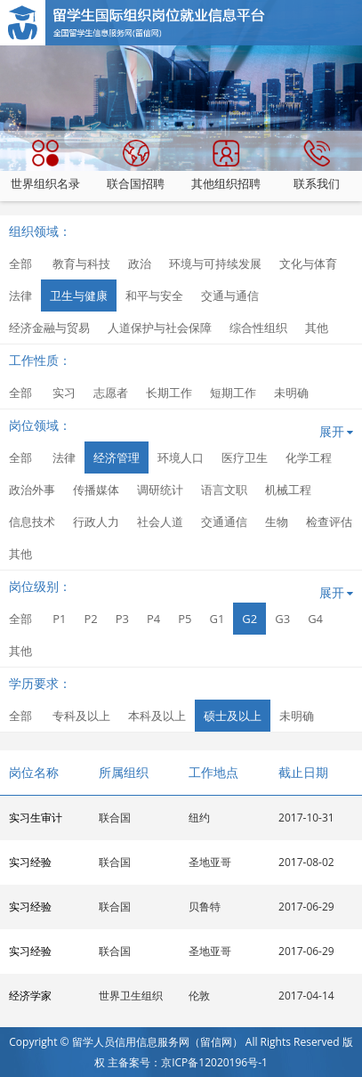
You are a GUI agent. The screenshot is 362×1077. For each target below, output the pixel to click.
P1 (59, 619)
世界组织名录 (45, 165)
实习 (64, 393)
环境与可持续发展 (215, 263)
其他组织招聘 (226, 165)
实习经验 (30, 862)
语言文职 (224, 490)
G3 (282, 619)
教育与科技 (81, 263)
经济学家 (30, 995)
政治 (139, 263)
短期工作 (233, 393)
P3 (122, 619)
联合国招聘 (136, 165)
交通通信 (224, 522)
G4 (315, 619)
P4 (153, 619)
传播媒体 (96, 490)
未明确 (291, 393)
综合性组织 (258, 328)
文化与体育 (308, 263)
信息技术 (32, 522)
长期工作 (169, 393)
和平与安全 (154, 295)
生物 (276, 522)
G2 (249, 619)
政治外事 (32, 490)
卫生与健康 (79, 295)
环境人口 (180, 457)
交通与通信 (230, 295)
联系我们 (317, 165)
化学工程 (309, 457)
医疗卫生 (244, 457)
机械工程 (288, 490)
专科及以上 (81, 716)
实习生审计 (35, 817)
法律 (20, 295)
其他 (316, 328)
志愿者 (110, 393)
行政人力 (96, 522)
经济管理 (116, 457)
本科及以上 (157, 716)
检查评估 (329, 522)
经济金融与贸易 (49, 328)
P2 (90, 619)
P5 (184, 619)
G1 (216, 619)
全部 (20, 263)
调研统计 (160, 490)
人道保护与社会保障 (160, 328)
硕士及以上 (232, 716)
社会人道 (160, 522)
